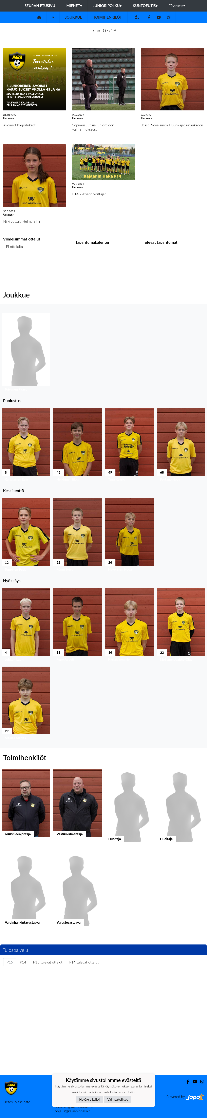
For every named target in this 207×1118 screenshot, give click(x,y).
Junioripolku (107, 5)
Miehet (74, 5)
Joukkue (73, 17)
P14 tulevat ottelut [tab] (84, 962)
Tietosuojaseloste (16, 1102)
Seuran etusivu (40, 5)
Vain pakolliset (117, 1099)
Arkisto (177, 5)
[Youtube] (158, 17)
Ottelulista (13, 262)
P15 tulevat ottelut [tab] (47, 962)
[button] (26, 353)
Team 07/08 (103, 30)
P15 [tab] (10, 962)
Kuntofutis (145, 5)
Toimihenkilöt (107, 17)
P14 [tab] (23, 962)
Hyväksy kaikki (89, 1099)
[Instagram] (169, 17)
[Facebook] (149, 17)
